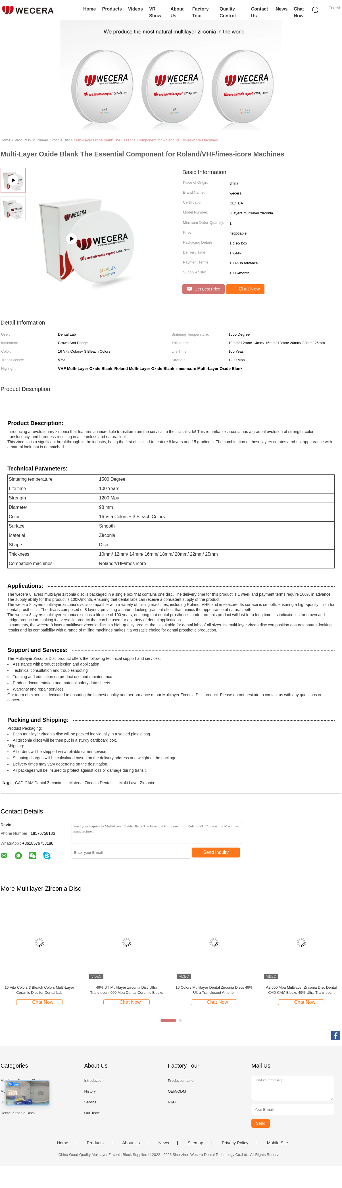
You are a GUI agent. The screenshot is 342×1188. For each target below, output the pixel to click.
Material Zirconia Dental (90, 783)
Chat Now (299, 12)
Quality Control (228, 12)
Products (112, 9)
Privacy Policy (235, 1143)
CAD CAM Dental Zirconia (38, 783)
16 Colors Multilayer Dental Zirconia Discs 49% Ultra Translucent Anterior (214, 990)
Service (90, 1102)
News (282, 9)
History (89, 1091)
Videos (135, 9)
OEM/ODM (177, 1091)
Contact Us (259, 12)
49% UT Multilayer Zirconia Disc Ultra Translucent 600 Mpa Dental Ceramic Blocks (126, 990)
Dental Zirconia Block (18, 1113)
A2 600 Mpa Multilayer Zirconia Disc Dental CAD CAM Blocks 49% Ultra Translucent (301, 990)
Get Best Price (203, 289)
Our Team (92, 1113)
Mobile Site (277, 1143)
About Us (176, 12)
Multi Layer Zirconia (136, 783)
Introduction (93, 1080)
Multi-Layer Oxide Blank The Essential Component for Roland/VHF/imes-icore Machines (146, 140)
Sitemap (195, 1143)
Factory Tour (200, 12)
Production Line (180, 1080)
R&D (172, 1102)
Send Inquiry (216, 852)
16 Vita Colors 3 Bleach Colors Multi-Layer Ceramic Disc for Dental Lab (39, 990)
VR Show (155, 12)
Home (89, 9)
